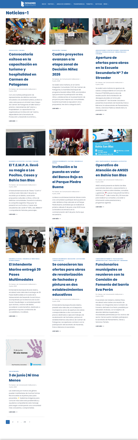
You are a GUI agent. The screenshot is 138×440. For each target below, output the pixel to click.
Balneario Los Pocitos (17, 161)
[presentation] (25, 31)
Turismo (22, 50)
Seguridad (124, 260)
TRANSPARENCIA (79, 4)
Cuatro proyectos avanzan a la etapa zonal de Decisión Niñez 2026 (67, 64)
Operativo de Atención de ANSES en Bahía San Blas (112, 170)
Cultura (28, 161)
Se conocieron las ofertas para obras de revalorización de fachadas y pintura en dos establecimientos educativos (68, 279)
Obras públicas (120, 52)
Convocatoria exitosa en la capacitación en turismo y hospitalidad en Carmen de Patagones (23, 69)
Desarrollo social (15, 259)
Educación (56, 50)
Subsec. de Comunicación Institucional (23, 89)
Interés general (14, 260)
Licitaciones (80, 259)
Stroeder (99, 53)
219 (25, 422)
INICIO (44, 4)
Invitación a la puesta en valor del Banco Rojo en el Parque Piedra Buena (67, 176)
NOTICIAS (98, 4)
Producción (13, 50)
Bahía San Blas (105, 161)
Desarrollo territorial (31, 259)
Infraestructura (102, 260)
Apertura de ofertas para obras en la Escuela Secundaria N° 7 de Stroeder (112, 67)
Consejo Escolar (108, 52)
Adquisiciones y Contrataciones (107, 50)
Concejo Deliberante (59, 161)
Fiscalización (118, 259)
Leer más (13, 121)
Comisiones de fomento (104, 259)
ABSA (97, 161)
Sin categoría (14, 371)
